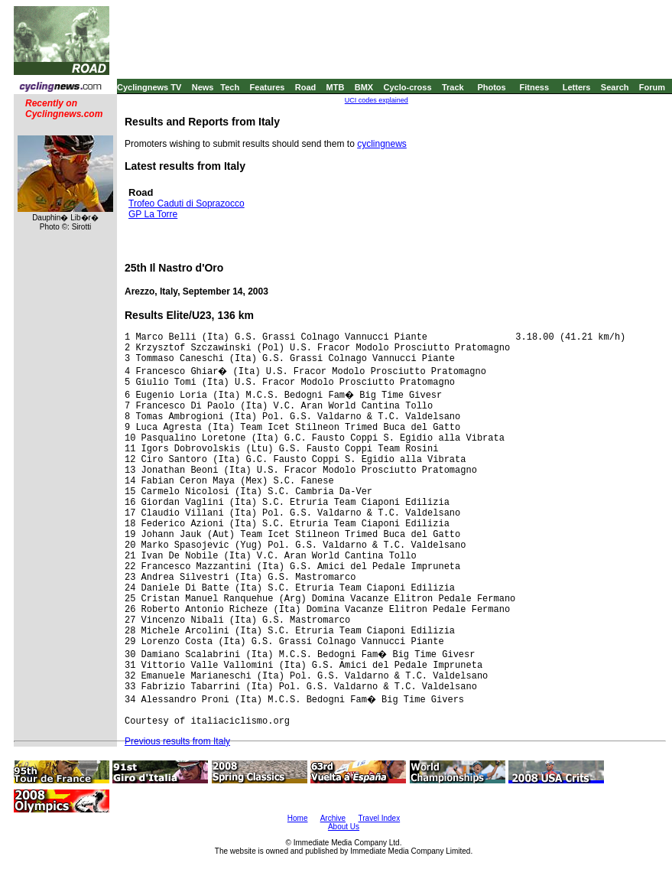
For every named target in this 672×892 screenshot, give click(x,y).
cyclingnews (382, 143)
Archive (333, 818)
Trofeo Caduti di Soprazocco (186, 203)
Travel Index (380, 818)
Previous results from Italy (177, 741)
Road (306, 87)
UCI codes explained (376, 100)
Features (267, 87)
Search (615, 87)
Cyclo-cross (408, 87)
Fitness (534, 87)
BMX (364, 87)
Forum (652, 87)
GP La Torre (152, 214)
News (203, 87)
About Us (343, 826)
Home (297, 818)
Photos (491, 87)
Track (453, 87)
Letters (577, 87)
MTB (335, 87)
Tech (229, 87)
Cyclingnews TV (149, 87)
